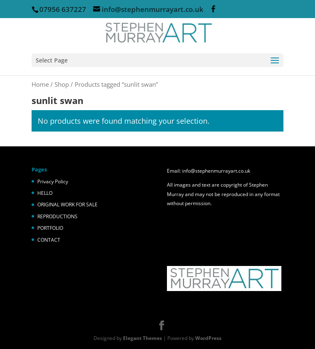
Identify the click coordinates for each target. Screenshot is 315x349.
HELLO (44, 193)
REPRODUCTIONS (57, 216)
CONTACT (48, 239)
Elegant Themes (142, 338)
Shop (62, 84)
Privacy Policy (52, 181)
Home (40, 84)
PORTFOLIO (50, 227)
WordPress (208, 338)
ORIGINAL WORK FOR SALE (67, 204)
